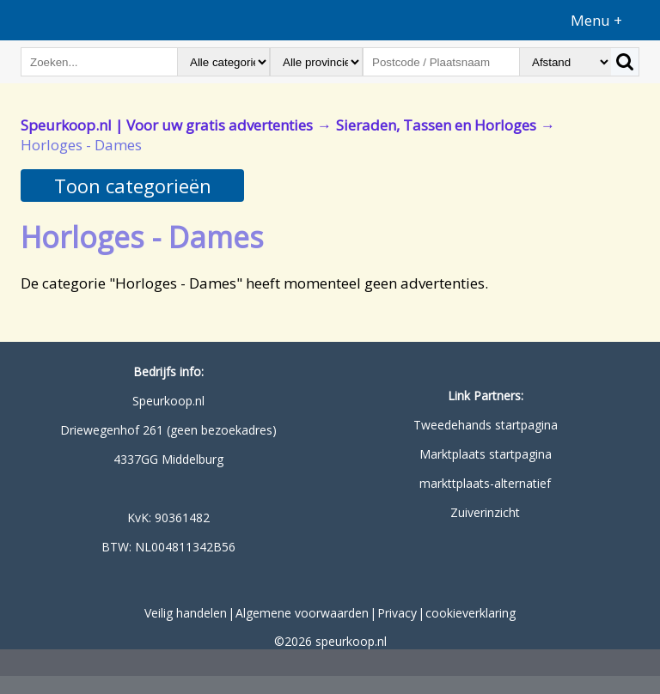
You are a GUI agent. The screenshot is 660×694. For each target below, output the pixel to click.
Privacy (397, 613)
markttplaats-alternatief (485, 483)
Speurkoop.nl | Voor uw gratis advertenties (167, 125)
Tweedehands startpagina (485, 425)
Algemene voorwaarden (302, 613)
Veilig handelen (185, 613)
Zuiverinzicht (485, 512)
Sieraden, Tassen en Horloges (436, 125)
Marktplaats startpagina (485, 454)
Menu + (596, 20)
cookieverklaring (470, 613)
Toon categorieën (132, 185)
